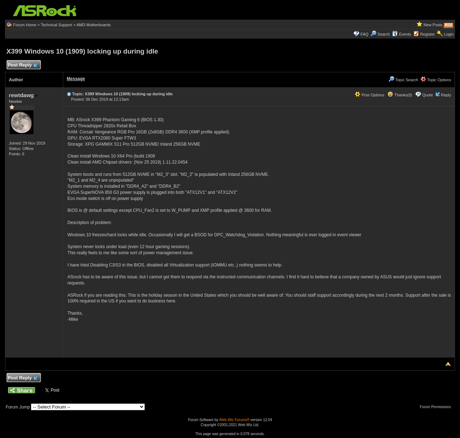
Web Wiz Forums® (234, 420)
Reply (446, 95)
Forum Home (24, 25)
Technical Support (56, 25)
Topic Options (435, 80)
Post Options (369, 95)
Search (383, 34)
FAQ (364, 34)
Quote (427, 95)
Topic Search (403, 80)
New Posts (433, 25)
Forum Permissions (437, 407)
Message (76, 78)
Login (449, 34)
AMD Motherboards (94, 25)
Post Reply (22, 65)
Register (427, 34)
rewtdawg (23, 95)
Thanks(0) (399, 95)
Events (401, 34)
